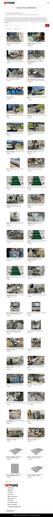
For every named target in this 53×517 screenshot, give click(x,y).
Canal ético (10, 494)
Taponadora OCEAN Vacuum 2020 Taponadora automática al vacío (13, 331)
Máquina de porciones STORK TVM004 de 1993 (36, 97)
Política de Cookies (12, 504)
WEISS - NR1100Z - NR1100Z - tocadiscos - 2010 (36, 313)
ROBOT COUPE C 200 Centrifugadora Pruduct (35, 205)
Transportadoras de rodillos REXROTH (14, 61)
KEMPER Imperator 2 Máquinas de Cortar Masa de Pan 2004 (15, 151)
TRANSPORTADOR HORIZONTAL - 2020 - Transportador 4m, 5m (15, 295)
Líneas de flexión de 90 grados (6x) (34, 330)
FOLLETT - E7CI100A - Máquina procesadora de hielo (34, 439)
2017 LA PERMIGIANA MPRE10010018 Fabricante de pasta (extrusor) (14, 313)
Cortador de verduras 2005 (33, 348)
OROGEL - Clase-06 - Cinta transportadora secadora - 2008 (13, 205)
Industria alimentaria (26, 8)
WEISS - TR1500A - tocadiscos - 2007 (14, 169)
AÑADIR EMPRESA (10, 510)
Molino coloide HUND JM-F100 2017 (35, 276)
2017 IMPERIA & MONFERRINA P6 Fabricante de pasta (34, 259)
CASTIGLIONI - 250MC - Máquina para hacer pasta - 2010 (35, 151)
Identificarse (11, 488)
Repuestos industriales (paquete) (13, 258)
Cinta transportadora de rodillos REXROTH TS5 (34, 44)
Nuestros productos (12, 496)
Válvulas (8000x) (10, 97)
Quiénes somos (11, 498)
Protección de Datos (13, 502)
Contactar (10, 492)
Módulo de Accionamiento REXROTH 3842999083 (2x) (35, 61)
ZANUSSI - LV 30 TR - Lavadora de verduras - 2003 (13, 367)
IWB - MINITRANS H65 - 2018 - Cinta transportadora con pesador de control (36, 79)
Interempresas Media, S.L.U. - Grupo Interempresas (28, 515)
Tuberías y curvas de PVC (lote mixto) (14, 384)
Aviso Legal (10, 500)
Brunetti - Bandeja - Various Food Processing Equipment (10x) (13, 457)
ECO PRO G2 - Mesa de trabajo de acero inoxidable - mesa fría (15, 439)
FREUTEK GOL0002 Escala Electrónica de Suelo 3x (15, 187)
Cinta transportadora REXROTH (13, 43)
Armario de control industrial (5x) (34, 169)
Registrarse (10, 490)
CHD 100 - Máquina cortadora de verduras (36, 294)
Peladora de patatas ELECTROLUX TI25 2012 (15, 115)
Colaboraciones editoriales (14, 506)
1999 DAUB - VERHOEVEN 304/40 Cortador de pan (34, 223)
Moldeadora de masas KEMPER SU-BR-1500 (14, 133)
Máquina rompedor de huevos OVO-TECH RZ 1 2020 (36, 115)
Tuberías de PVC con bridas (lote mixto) (15, 240)
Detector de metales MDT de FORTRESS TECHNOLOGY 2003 (15, 349)
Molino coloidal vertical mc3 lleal (34, 402)
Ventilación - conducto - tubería (34, 384)
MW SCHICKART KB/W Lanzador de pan (35, 133)
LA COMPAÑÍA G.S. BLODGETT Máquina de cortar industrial (15, 421)
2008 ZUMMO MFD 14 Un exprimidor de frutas (14, 223)
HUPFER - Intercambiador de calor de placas (35, 421)
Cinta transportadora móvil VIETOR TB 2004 (36, 367)
